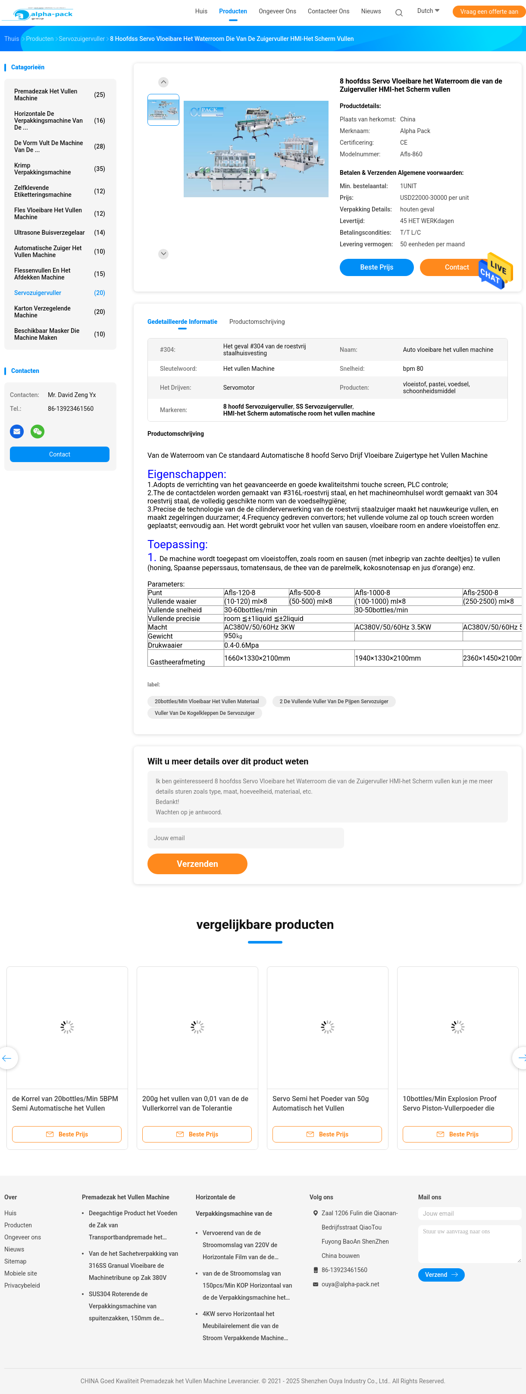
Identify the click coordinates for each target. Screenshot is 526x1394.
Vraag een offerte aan (489, 11)
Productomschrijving (257, 321)
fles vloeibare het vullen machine (59, 213)
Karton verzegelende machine (59, 312)
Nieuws (14, 1249)
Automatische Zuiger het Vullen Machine (59, 251)
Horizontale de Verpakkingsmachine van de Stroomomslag (234, 1209)
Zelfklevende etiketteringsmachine (59, 191)
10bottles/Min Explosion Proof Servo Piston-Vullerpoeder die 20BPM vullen (450, 1108)
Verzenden (197, 864)
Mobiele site (20, 1273)
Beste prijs (377, 267)
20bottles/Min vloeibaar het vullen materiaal (207, 702)
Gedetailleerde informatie (182, 321)
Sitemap (15, 1261)
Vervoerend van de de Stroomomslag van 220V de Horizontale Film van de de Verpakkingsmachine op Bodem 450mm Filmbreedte (245, 1246)
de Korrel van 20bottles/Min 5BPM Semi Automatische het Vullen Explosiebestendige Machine (65, 1108)
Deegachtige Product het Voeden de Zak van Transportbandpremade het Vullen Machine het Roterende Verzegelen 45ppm (133, 1226)
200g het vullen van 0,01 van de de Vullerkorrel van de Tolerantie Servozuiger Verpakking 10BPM (195, 1108)
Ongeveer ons (22, 1237)
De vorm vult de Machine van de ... (59, 146)
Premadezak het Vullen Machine (59, 95)
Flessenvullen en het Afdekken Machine (59, 274)
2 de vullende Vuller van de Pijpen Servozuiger (334, 702)
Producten (18, 1225)
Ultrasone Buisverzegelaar (59, 232)
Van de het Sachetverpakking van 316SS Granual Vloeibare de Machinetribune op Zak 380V (133, 1265)
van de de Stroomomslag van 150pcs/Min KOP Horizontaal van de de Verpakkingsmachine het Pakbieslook (247, 1287)
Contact (59, 454)
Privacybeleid (22, 1285)
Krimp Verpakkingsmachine (59, 169)
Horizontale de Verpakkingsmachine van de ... (59, 120)
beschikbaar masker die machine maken (59, 334)
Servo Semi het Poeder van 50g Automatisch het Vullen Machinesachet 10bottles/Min (320, 1108)
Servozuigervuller (59, 293)
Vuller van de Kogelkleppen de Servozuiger (205, 713)
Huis (10, 1213)
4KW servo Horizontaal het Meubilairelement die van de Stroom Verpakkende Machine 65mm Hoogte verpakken (243, 1327)
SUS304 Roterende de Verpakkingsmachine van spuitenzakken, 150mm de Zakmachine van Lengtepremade (133, 1307)
